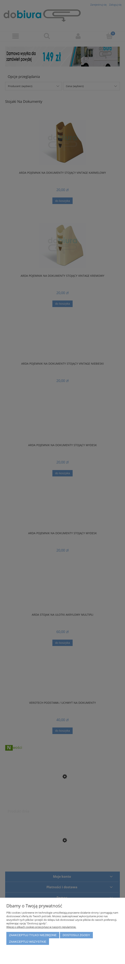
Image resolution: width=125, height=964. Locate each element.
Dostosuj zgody (76, 935)
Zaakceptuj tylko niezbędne (33, 935)
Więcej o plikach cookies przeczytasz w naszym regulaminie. (41, 927)
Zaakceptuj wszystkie (27, 941)
